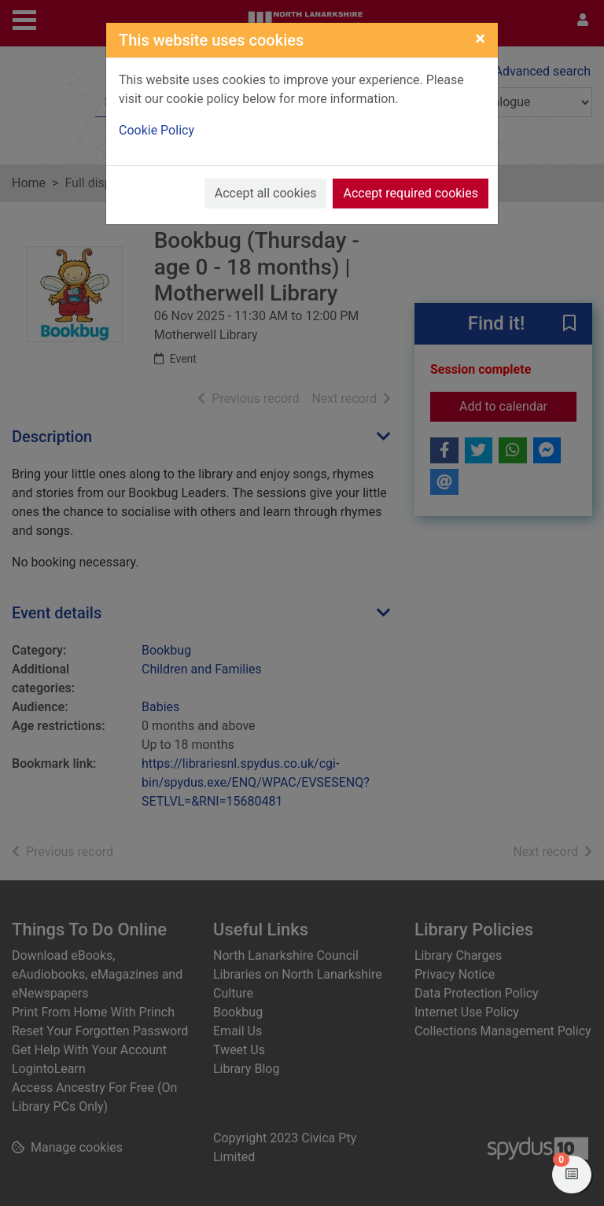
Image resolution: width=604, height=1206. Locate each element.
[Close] (480, 39)
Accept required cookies (410, 193)
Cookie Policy (156, 130)
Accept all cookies (266, 193)
